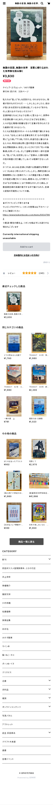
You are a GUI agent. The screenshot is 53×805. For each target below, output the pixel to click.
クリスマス (7, 672)
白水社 (5, 629)
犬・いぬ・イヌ (8, 663)
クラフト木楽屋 (9, 741)
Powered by (27, 778)
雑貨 (4, 698)
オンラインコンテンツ (11, 707)
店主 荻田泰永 (9, 733)
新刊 (4, 559)
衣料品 (5, 689)
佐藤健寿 (6, 611)
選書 (4, 750)
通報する (46, 262)
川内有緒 (6, 603)
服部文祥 (6, 594)
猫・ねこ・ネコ (8, 655)
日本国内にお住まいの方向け (26, 255)
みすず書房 (7, 637)
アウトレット (7, 724)
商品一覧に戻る (26, 541)
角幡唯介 (6, 585)
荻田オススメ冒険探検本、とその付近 (19, 568)
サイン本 (6, 646)
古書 (4, 681)
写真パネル (7, 715)
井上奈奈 (6, 577)
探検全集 (6, 620)
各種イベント (8, 759)
